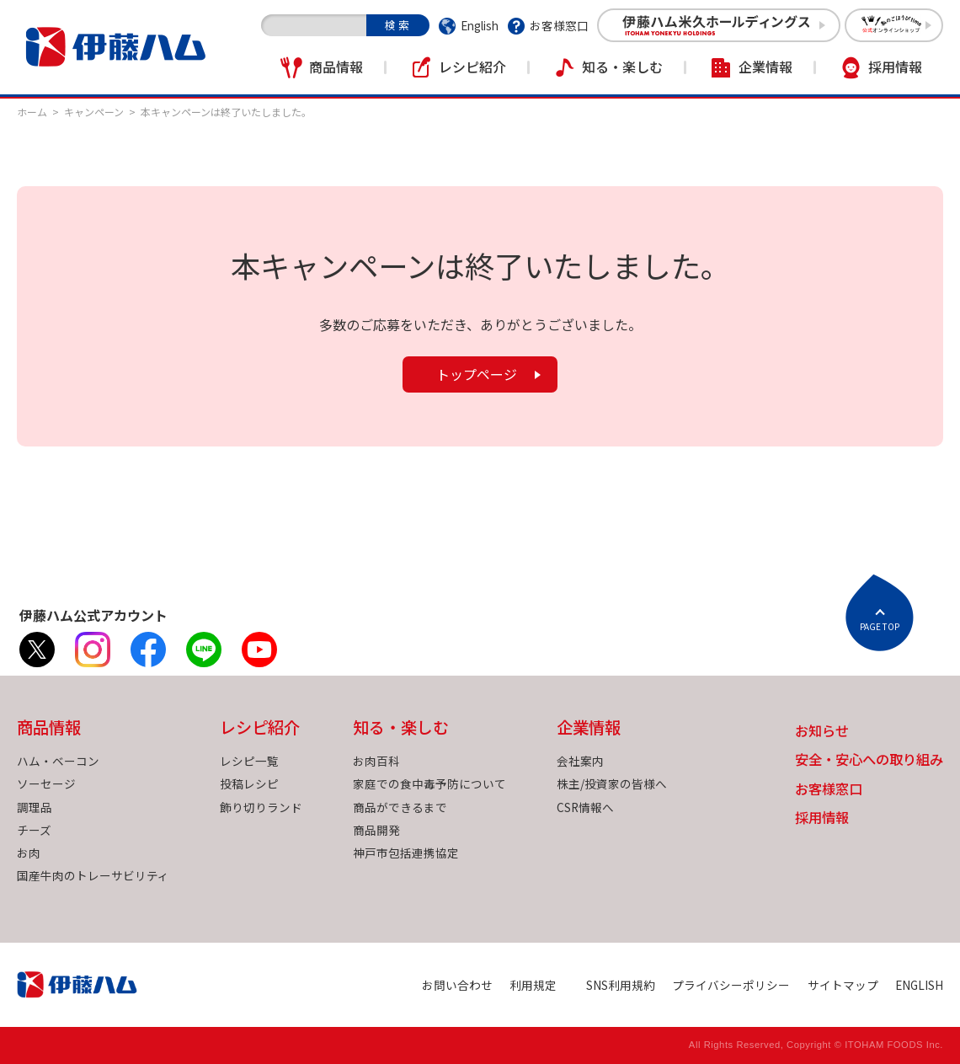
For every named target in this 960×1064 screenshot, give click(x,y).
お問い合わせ (457, 984)
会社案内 (580, 760)
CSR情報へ (585, 807)
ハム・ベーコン (58, 760)
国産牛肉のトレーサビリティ (93, 875)
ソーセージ (46, 783)
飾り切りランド (261, 807)
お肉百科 (376, 760)
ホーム (32, 111)
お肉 (28, 852)
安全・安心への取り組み (869, 760)
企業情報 (765, 66)
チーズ (34, 830)
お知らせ (822, 732)
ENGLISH (919, 984)
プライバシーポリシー (731, 984)
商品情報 (336, 66)
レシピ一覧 (249, 760)
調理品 (34, 807)
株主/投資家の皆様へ (612, 783)
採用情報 (895, 66)
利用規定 (533, 984)
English (480, 25)
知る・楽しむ (622, 66)
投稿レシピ (249, 783)
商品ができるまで (400, 807)
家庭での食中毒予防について (429, 783)
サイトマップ (843, 984)
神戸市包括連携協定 (406, 852)
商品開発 (376, 830)
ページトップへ (879, 612)
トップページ (476, 374)
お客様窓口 (559, 25)
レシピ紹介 (472, 66)
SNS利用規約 (620, 984)
